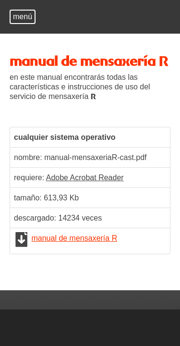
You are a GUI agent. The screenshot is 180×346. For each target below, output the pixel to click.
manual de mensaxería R (74, 238)
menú (22, 16)
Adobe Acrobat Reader (85, 177)
